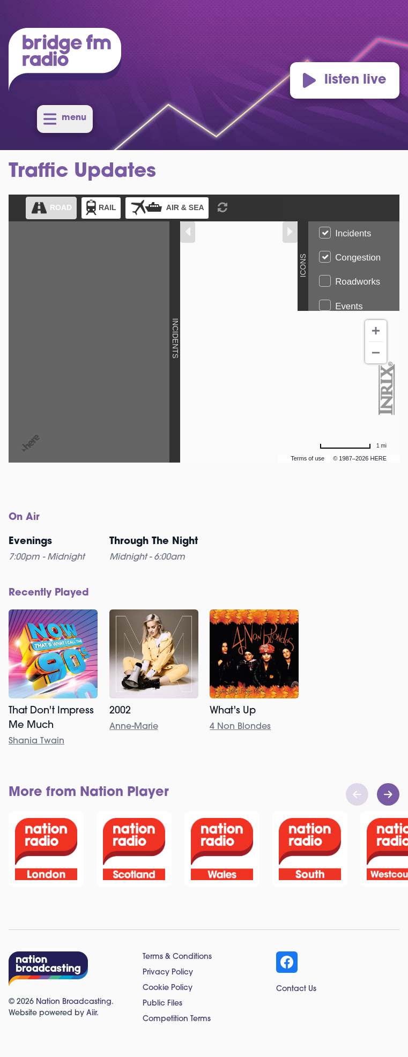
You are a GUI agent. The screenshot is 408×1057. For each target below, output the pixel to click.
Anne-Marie (133, 727)
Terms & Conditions (177, 957)
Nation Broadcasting (74, 1002)
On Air (24, 517)
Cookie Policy (167, 988)
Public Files (162, 1004)
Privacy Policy (168, 973)
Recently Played (49, 593)
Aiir (91, 1013)
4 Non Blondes (240, 727)
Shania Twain (36, 741)
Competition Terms (177, 1019)
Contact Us (296, 989)
